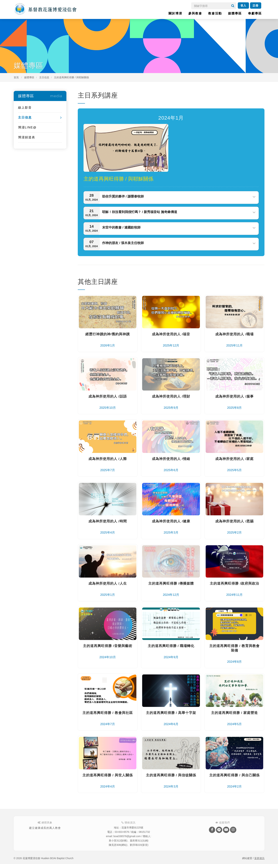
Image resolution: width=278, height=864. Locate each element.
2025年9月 (171, 401)
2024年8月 (234, 653)
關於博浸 (175, 13)
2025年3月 (171, 526)
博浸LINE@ (27, 127)
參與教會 (195, 13)
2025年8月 (234, 401)
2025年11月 (234, 339)
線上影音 (25, 107)
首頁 (16, 77)
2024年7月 (108, 718)
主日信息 (44, 77)
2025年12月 (171, 339)
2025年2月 (234, 526)
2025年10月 (108, 401)
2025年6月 (171, 464)
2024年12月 (171, 589)
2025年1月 (108, 589)
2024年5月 (234, 718)
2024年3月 (171, 780)
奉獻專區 (255, 13)
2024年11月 (234, 589)
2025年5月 (234, 464)
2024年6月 (171, 718)
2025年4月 (108, 526)
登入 (243, 5)
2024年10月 (108, 651)
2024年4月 (108, 780)
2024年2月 (234, 780)
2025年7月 (108, 464)
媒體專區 (235, 13)
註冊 (256, 5)
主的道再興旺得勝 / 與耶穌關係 (71, 77)
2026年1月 (108, 339)
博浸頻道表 (26, 137)
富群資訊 (259, 858)
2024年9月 (171, 651)
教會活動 (215, 13)
